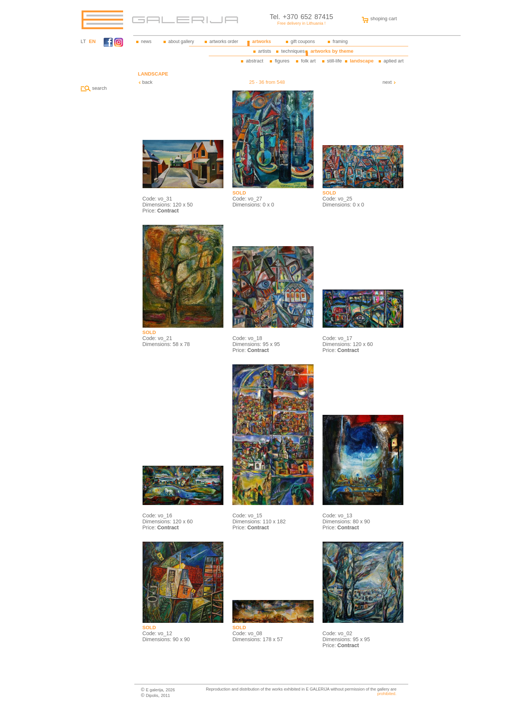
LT (83, 41)
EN (92, 41)
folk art (308, 61)
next (389, 82)
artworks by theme (332, 51)
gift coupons (303, 41)
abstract (254, 61)
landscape (362, 61)
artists (264, 51)
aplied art (393, 61)
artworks (261, 41)
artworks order (224, 41)
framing (340, 41)
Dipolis (152, 695)
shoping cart (377, 18)
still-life (334, 61)
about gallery (181, 41)
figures (282, 61)
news (146, 41)
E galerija (154, 690)
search (94, 88)
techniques (293, 51)
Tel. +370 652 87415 (301, 17)
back (145, 82)
